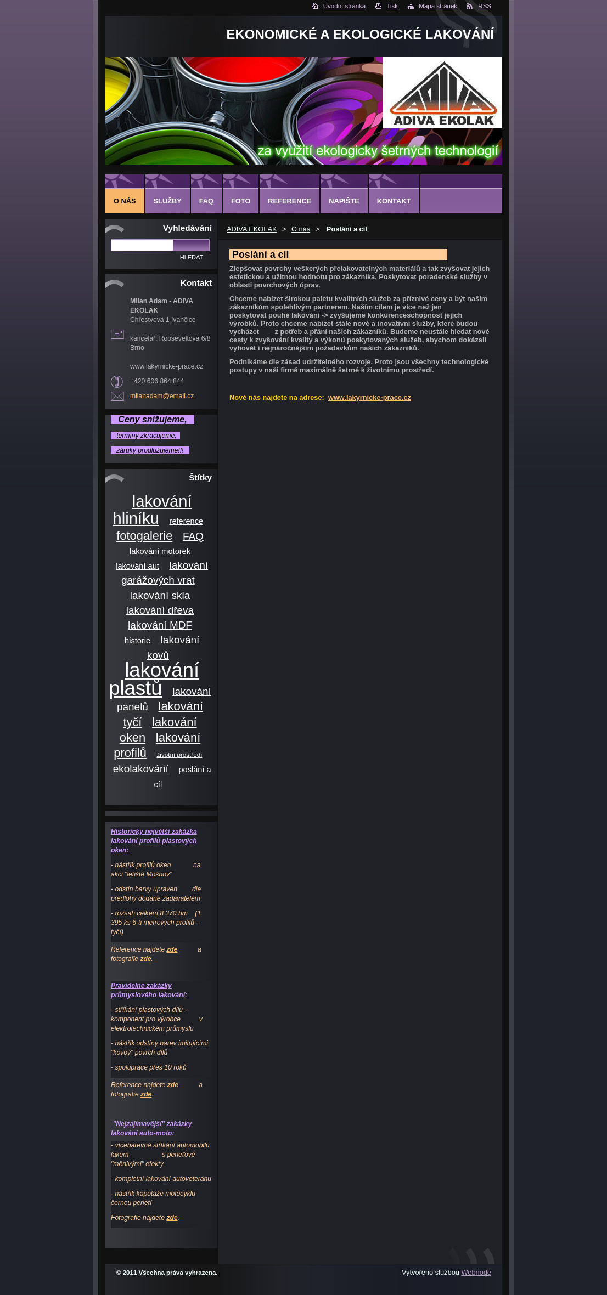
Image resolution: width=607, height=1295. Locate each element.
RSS (484, 6)
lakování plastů (154, 679)
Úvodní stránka (344, 6)
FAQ (193, 536)
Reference (289, 201)
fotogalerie (144, 535)
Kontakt (394, 201)
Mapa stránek (438, 6)
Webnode (476, 1272)
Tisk (392, 6)
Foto (240, 201)
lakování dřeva (160, 610)
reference (187, 521)
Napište (344, 201)
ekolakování (140, 768)
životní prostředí (180, 754)
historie (137, 640)
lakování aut (137, 566)
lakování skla (160, 595)
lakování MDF (160, 625)
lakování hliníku (152, 510)
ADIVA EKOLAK (252, 229)
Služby (168, 201)
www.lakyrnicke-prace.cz (369, 397)
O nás (300, 229)
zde (171, 949)
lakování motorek (160, 551)
